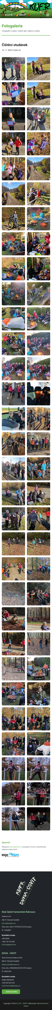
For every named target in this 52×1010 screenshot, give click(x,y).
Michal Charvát (42, 1003)
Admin (26, 1006)
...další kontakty (11, 992)
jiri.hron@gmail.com (9, 945)
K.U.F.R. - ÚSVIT (21, 1003)
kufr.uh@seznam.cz (9, 923)
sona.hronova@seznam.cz (11, 986)
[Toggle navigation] (47, 14)
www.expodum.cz (15, 847)
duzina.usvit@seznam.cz (10, 964)
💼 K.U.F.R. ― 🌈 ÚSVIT (14, 15)
